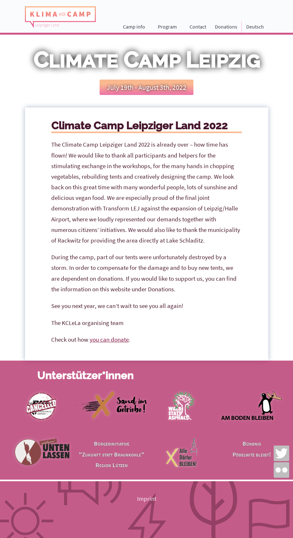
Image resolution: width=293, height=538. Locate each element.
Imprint (146, 498)
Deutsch (255, 26)
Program (167, 26)
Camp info (134, 26)
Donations (226, 26)
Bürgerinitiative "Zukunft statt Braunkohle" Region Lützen (111, 454)
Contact (198, 26)
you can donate (109, 339)
